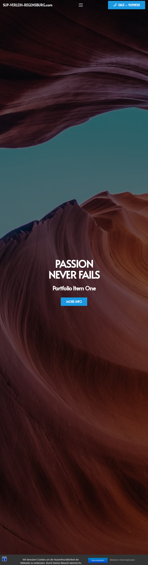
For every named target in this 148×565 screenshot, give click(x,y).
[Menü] (80, 5)
